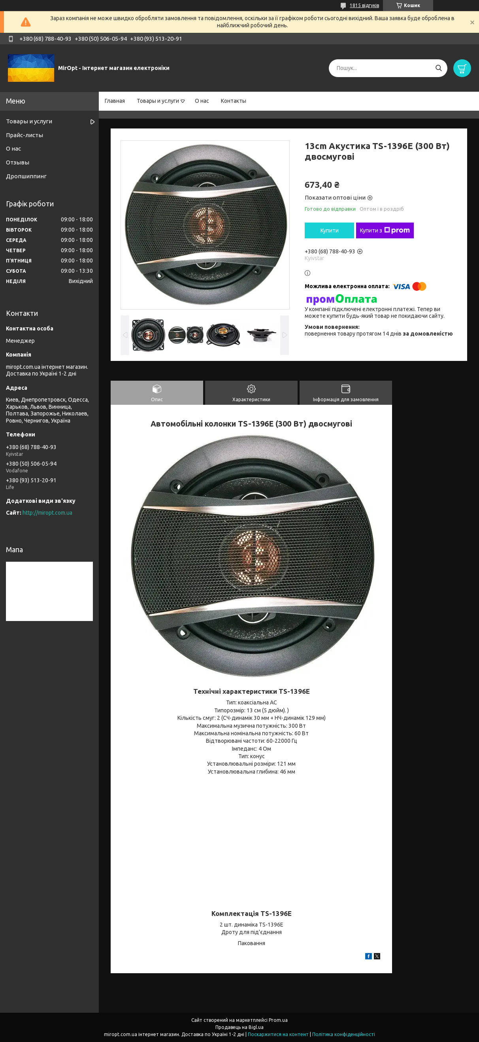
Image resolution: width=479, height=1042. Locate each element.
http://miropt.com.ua (47, 513)
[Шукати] (438, 68)
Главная (115, 101)
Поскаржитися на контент (278, 1034)
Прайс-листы (24, 135)
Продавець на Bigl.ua (239, 1027)
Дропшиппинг (26, 176)
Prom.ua (278, 1020)
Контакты (233, 101)
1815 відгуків (364, 5)
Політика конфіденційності (343, 1034)
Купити (330, 230)
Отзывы (17, 162)
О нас (202, 101)
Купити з (385, 230)
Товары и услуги (158, 101)
